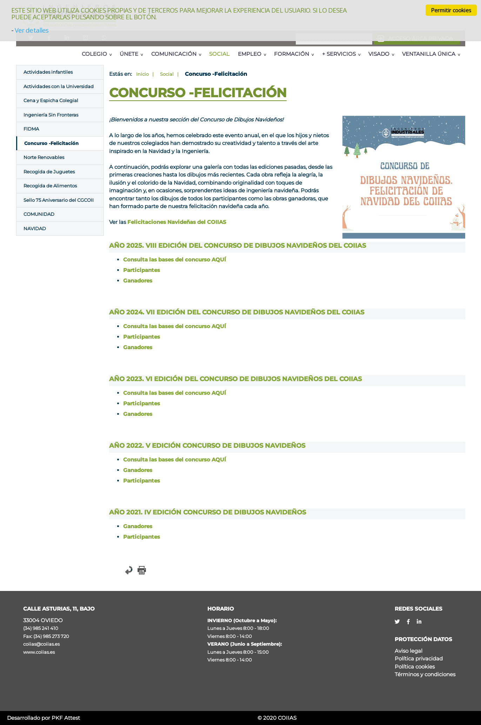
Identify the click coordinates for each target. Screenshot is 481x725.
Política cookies (415, 666)
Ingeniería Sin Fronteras (51, 115)
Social (219, 54)
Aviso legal (408, 650)
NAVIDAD (35, 228)
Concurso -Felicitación (51, 143)
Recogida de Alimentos (50, 185)
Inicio (142, 74)
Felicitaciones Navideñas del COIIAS (176, 222)
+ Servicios (339, 54)
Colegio (94, 54)
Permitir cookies (451, 10)
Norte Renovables (44, 157)
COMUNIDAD (39, 214)
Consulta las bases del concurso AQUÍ (174, 259)
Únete (129, 54)
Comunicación (173, 54)
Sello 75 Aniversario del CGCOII (59, 200)
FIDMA (31, 129)
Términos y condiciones (425, 674)
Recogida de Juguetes (49, 171)
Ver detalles (31, 30)
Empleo (249, 54)
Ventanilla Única (428, 54)
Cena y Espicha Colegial (51, 100)
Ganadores (137, 280)
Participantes (141, 270)
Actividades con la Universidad (59, 86)
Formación (291, 54)
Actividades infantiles (48, 72)
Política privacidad (419, 658)
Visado (378, 54)
